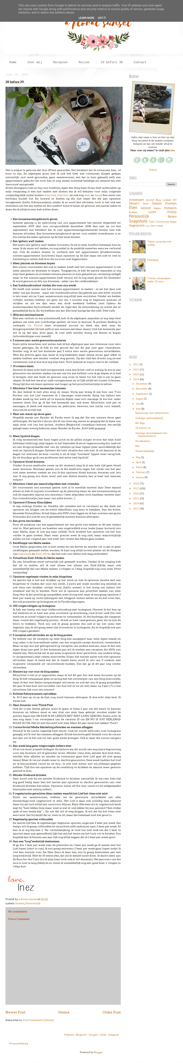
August (140, 398)
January (140, 477)
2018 (136, 483)
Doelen (20, 903)
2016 (136, 493)
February (141, 472)
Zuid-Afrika (43, 553)
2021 (136, 369)
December (142, 383)
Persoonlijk (32, 903)
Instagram (113, 1034)
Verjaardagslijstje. (145, 451)
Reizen (84, 62)
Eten (133, 207)
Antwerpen (136, 200)
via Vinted (34, 325)
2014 (136, 503)
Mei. (137, 446)
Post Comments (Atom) (38, 1020)
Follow (153, 169)
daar (87, 195)
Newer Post (15, 1012)
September (142, 393)
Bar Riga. (140, 423)
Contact (140, 62)
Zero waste (157, 225)
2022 (136, 364)
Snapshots (138, 221)
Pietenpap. (153, 259)
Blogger (98, 1052)
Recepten (60, 62)
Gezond (146, 208)
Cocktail (167, 200)
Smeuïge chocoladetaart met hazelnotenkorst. (151, 434)
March (139, 467)
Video (147, 226)
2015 (136, 498)
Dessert (134, 203)
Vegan (173, 221)
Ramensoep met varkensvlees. (152, 413)
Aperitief (150, 199)
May (138, 457)
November (142, 388)
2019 (136, 379)
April (139, 462)
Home (12, 62)
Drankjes (171, 203)
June (138, 408)
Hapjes (157, 208)
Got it (102, 17)
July (138, 403)
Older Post (111, 1012)
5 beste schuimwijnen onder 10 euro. (159, 280)
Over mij (34, 62)
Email (103, 1034)
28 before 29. (143, 428)
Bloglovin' (81, 1034)
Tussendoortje (162, 221)
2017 (136, 488)
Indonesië (24, 553)
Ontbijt (172, 212)
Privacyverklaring (18, 1043)
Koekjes (133, 212)
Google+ (93, 1034)
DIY (175, 200)
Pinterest (69, 1034)
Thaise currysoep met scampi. (159, 243)
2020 (136, 374)
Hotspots (170, 208)
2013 (136, 508)
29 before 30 (112, 62)
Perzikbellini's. (143, 441)
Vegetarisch (136, 225)
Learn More (86, 17)
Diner (146, 203)
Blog (158, 200)
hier (47, 195)
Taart (151, 221)
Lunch (152, 212)
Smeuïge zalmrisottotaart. (149, 418)
